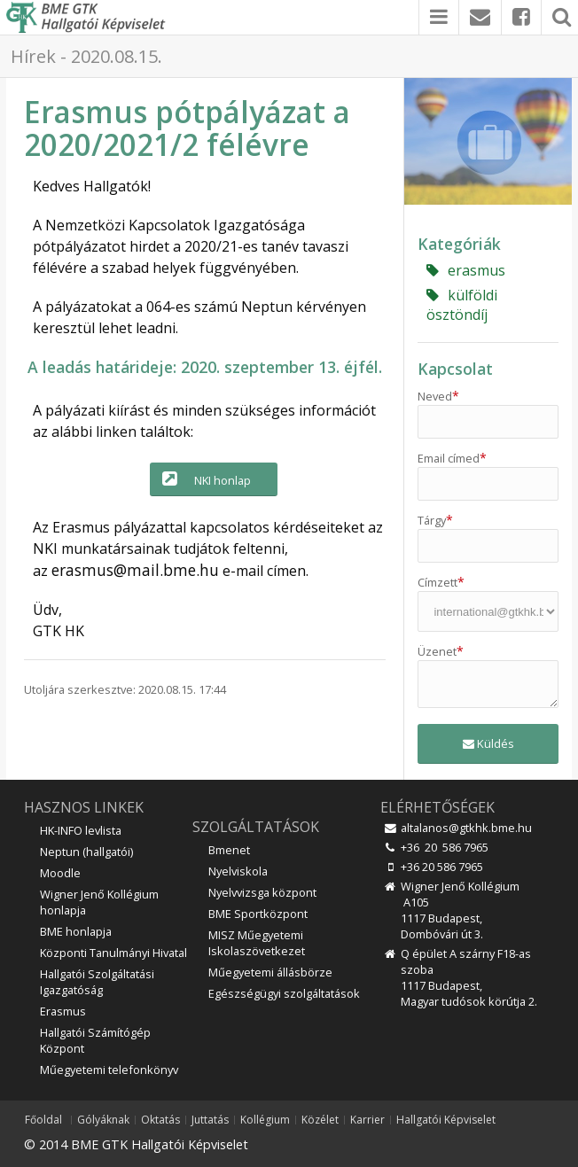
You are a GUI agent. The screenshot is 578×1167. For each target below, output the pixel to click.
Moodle (60, 873)
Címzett (441, 582)
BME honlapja (76, 931)
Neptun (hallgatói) (86, 852)
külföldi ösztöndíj (461, 304)
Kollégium (265, 1120)
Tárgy (435, 520)
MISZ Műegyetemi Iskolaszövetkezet (256, 943)
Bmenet (229, 850)
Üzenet (441, 651)
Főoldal (43, 1120)
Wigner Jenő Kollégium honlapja (99, 902)
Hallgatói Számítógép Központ (95, 1040)
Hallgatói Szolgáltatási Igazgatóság (97, 982)
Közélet (320, 1120)
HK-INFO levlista (80, 830)
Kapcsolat (455, 368)
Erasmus (63, 1011)
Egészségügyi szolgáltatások (284, 993)
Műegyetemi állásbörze (270, 972)
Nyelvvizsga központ (262, 892)
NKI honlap (205, 479)
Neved (438, 396)
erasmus (465, 270)
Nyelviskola (238, 871)
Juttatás (210, 1120)
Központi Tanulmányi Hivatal (113, 953)
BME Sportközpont (258, 914)
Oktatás (160, 1120)
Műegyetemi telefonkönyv (109, 1070)
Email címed (452, 458)
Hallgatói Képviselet (446, 1120)
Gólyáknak (103, 1120)
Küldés (488, 743)
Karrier (367, 1120)
